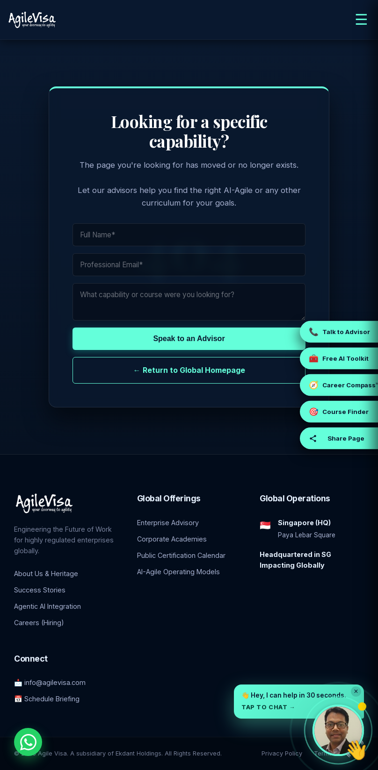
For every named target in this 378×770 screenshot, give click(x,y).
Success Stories (39, 590)
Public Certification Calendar (181, 555)
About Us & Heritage (46, 574)
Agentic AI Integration (47, 606)
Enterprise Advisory (168, 523)
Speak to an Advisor (189, 338)
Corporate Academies (172, 539)
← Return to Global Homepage (189, 370)
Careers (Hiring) (39, 623)
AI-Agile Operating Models (178, 572)
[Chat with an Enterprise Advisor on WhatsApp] (28, 742)
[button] (299, 701)
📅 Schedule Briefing (47, 699)
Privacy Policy (282, 753)
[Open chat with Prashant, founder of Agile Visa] (338, 730)
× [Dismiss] (356, 691)
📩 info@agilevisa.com (50, 682)
